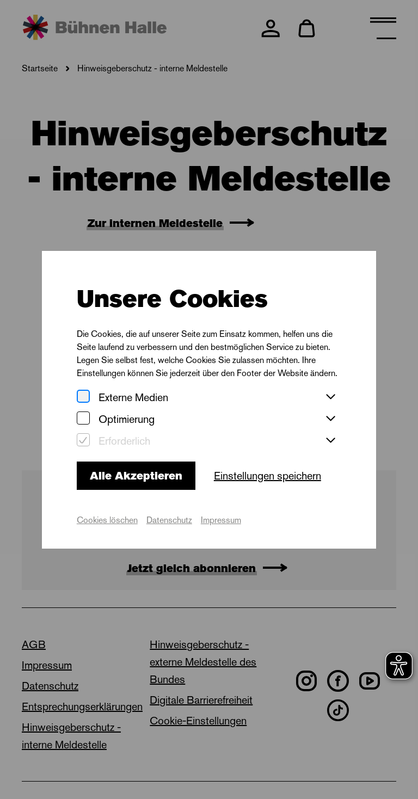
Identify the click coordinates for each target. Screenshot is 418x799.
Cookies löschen (107, 520)
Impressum (221, 520)
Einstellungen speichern (267, 476)
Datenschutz (169, 520)
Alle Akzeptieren (136, 476)
